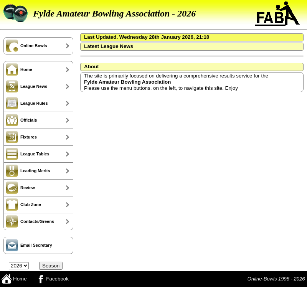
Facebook (51, 279)
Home (14, 279)
